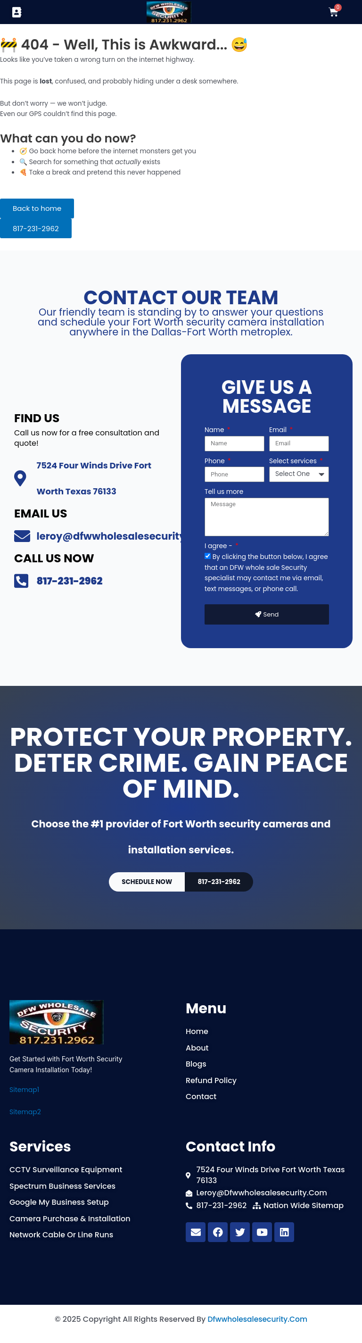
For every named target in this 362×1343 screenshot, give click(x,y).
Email (278, 429)
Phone (215, 460)
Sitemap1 (24, 1089)
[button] (16, 12)
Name (215, 429)
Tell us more (224, 491)
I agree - (219, 545)
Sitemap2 (25, 1112)
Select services (294, 460)
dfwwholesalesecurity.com (257, 1319)
